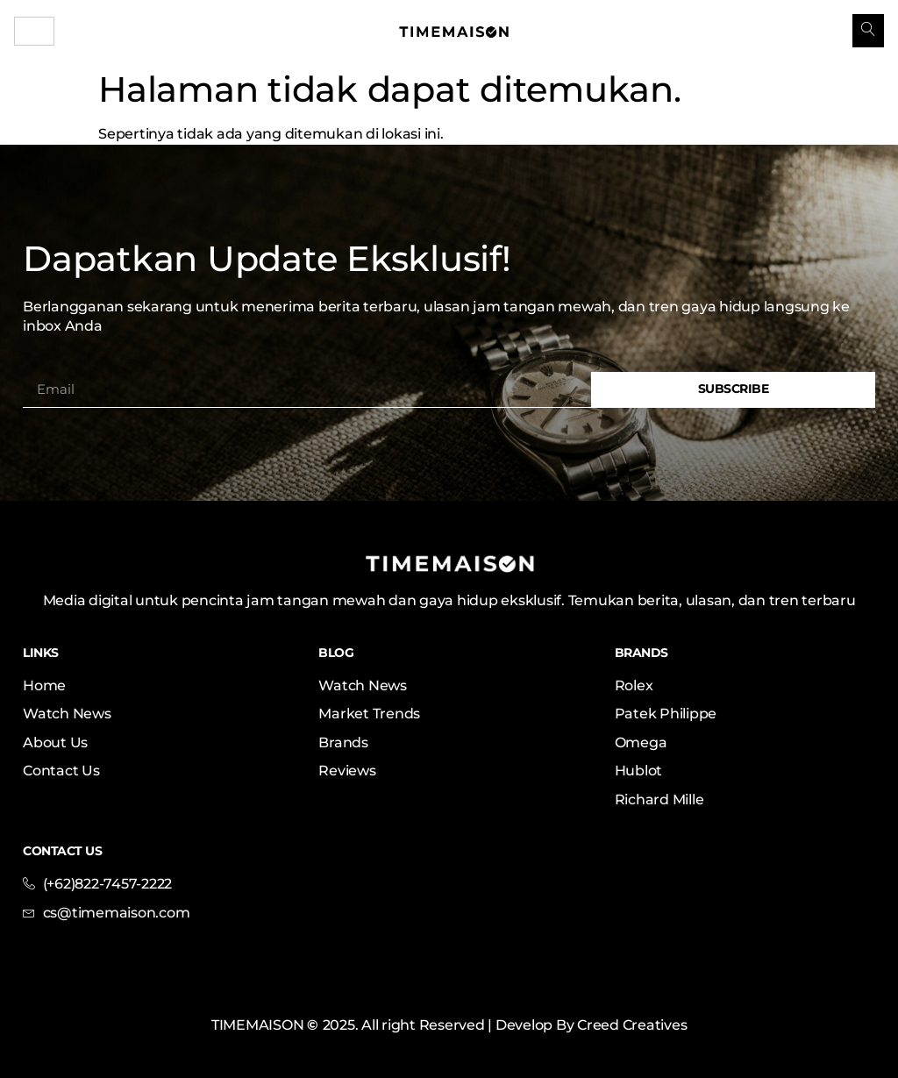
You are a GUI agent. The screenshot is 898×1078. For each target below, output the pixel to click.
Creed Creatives (632, 1025)
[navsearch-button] (868, 30)
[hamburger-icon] (34, 31)
